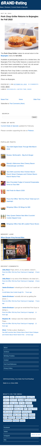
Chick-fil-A (13, 400)
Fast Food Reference (10, 364)
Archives (6, 352)
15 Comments (33, 84)
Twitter (6, 431)
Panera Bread (8, 414)
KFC (25, 409)
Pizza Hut (25, 414)
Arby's (12, 397)
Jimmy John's (18, 409)
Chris (4, 330)
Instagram (7, 435)
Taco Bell (25, 417)
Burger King (30, 397)
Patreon (31, 130)
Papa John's (17, 414)
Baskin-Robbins (20, 397)
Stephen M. (6, 319)
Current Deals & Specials (19, 7)
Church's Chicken (30, 400)
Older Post (36, 99)
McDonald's (17, 412)
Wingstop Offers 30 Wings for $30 (18, 207)
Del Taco (21, 403)
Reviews (7, 7)
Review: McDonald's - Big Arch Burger (20, 155)
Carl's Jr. (6, 400)
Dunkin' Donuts (8, 406)
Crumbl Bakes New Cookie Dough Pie (13, 292)
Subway (18, 417)
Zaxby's (22, 420)
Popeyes (32, 414)
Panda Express (26, 412)
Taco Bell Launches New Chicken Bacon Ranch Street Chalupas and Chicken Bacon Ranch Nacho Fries (22, 174)
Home (21, 99)
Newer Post (4, 99)
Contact (6, 360)
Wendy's (32, 417)
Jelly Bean (6, 270)
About (5, 347)
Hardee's (30, 406)
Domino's (28, 403)
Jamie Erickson (8, 287)
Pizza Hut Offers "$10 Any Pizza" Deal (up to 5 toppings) (18, 272)
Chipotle (20, 400)
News (2, 7)
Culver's (6, 403)
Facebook (7, 427)
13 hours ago (29, 334)
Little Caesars (8, 412)
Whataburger (8, 420)
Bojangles (4, 56)
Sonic (5, 417)
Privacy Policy (8, 368)
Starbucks (11, 417)
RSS (5, 440)
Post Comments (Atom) (17, 103)
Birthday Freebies (9, 356)
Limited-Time (21, 89)
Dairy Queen (14, 403)
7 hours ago (28, 292)
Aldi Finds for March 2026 (16, 190)
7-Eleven (6, 397)
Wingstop (16, 420)
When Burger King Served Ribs (12, 237)
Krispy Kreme (32, 409)
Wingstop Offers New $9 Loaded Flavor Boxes (23, 224)
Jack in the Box (8, 409)
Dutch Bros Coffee (20, 406)
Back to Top (36, 434)
